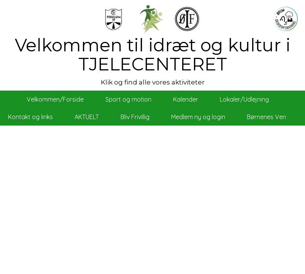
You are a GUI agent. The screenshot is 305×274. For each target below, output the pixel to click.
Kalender (185, 99)
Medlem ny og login (198, 117)
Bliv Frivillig (135, 117)
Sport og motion (128, 99)
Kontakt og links (30, 117)
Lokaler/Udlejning (244, 99)
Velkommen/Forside (55, 99)
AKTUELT (87, 117)
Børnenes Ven (266, 117)
